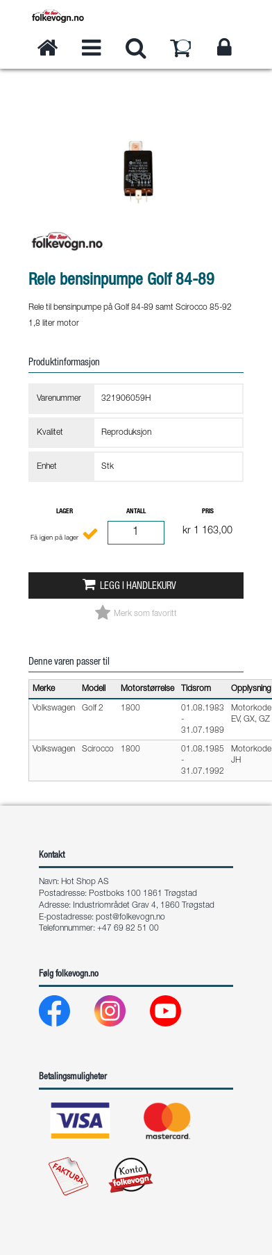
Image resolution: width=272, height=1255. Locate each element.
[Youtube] (176, 1014)
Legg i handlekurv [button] (138, 587)
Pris (208, 511)
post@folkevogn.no (130, 917)
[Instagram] (121, 1014)
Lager (64, 511)
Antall (136, 511)
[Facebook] (65, 1014)
